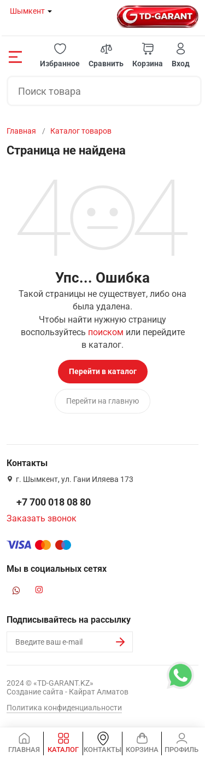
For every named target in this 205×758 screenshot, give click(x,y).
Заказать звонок (42, 518)
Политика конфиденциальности (64, 707)
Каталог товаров (81, 131)
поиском (106, 332)
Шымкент (27, 11)
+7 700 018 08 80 (53, 502)
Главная (21, 131)
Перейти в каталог (103, 371)
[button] (60, 55)
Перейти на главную (102, 401)
